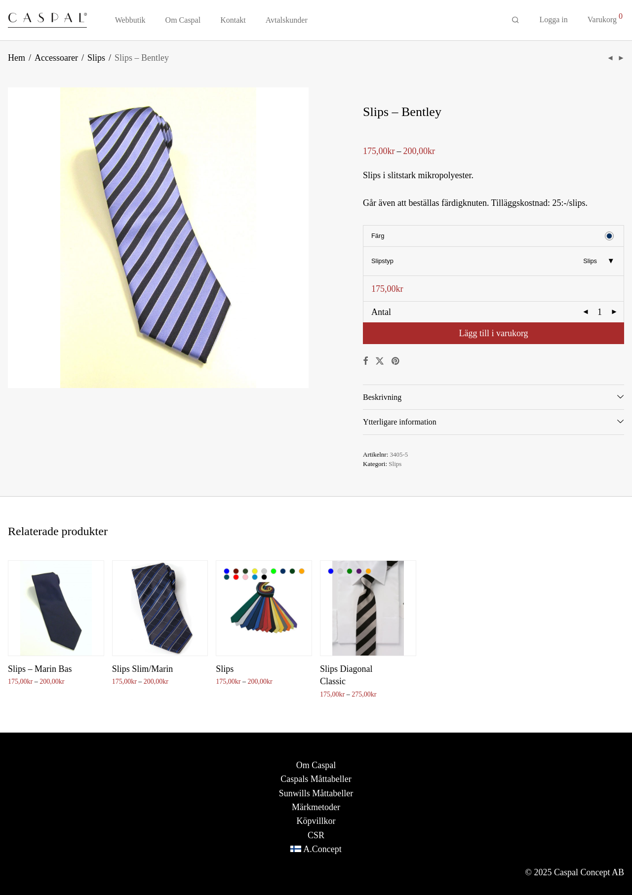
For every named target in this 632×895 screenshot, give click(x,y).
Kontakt (233, 20)
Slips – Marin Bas (40, 669)
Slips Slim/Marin (142, 669)
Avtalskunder (287, 20)
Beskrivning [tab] (382, 397)
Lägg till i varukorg (493, 333)
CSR (316, 835)
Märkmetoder (316, 807)
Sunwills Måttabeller (316, 793)
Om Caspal (183, 20)
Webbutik (130, 20)
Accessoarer (56, 58)
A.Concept (322, 849)
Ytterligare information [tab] (399, 422)
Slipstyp (382, 261)
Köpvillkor (315, 821)
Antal (381, 312)
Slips (96, 58)
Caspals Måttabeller (315, 779)
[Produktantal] (599, 312)
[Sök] (515, 20)
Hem (16, 58)
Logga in (553, 20)
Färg (377, 235)
